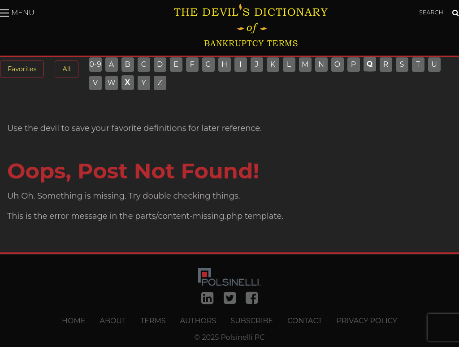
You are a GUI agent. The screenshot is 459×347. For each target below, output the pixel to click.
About (113, 321)
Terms (153, 321)
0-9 (95, 64)
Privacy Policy (367, 321)
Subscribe (251, 321)
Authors (198, 321)
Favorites (22, 69)
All (66, 69)
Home (73, 321)
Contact (304, 321)
